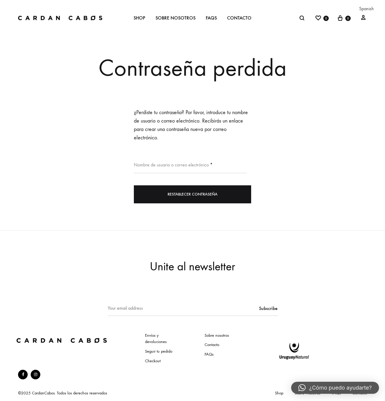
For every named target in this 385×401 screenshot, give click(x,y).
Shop (139, 18)
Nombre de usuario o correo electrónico (173, 164)
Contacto (239, 18)
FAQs (211, 18)
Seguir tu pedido (158, 351)
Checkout (153, 360)
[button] (335, 388)
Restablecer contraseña (192, 194)
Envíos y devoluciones (156, 339)
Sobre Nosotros (176, 18)
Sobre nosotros (217, 335)
